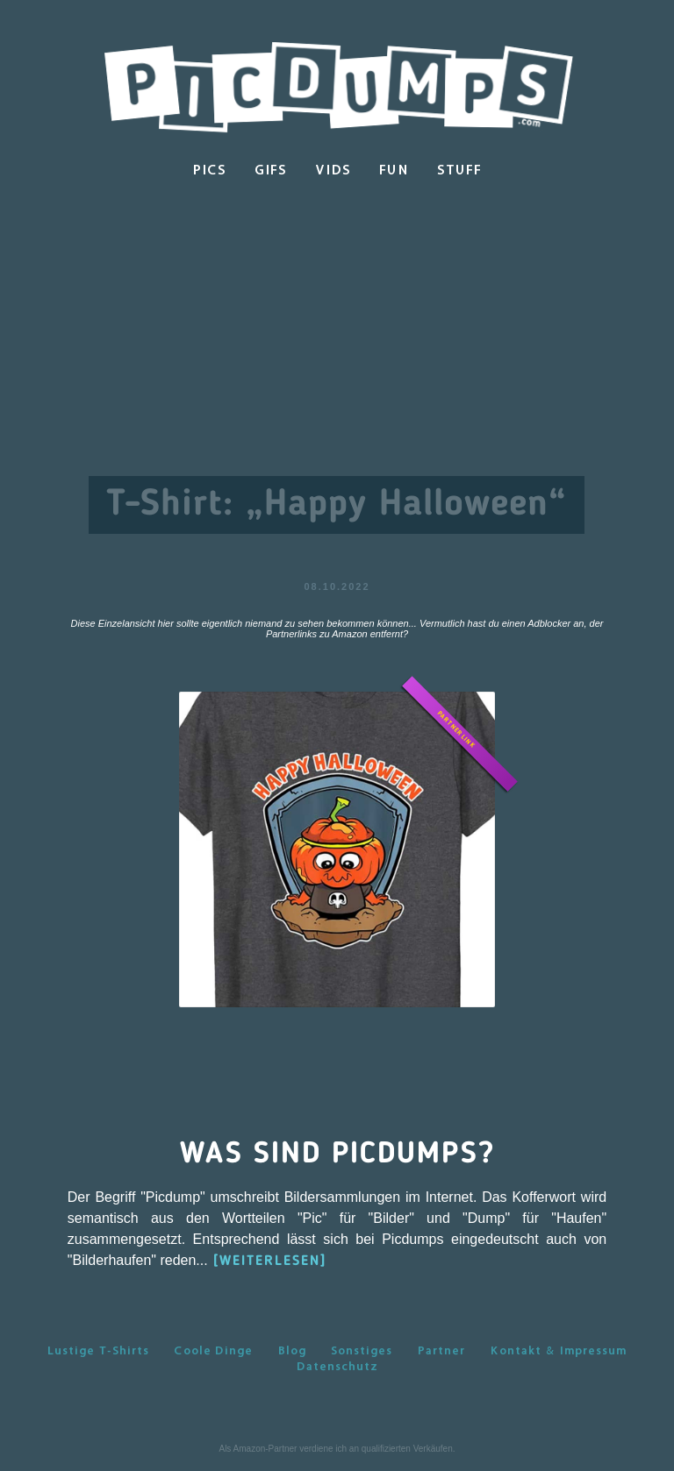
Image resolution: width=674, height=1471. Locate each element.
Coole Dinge (213, 1350)
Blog (292, 1350)
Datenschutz (337, 1366)
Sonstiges (361, 1350)
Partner (441, 1350)
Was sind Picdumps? (337, 1154)
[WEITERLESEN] (269, 1261)
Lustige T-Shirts (98, 1350)
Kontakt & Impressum (558, 1350)
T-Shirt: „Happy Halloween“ (336, 505)
